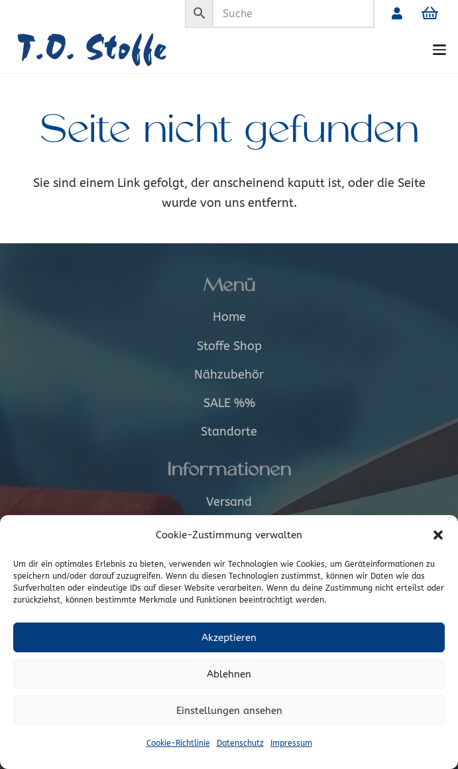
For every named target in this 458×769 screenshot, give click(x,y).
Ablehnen (229, 674)
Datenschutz (240, 743)
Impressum (291, 743)
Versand (229, 502)
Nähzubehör (229, 374)
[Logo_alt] (111, 50)
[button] (438, 535)
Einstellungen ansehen (229, 711)
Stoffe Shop (229, 346)
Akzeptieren (229, 638)
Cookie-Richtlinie (178, 743)
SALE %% (229, 403)
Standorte (229, 431)
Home (229, 317)
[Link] (397, 13)
